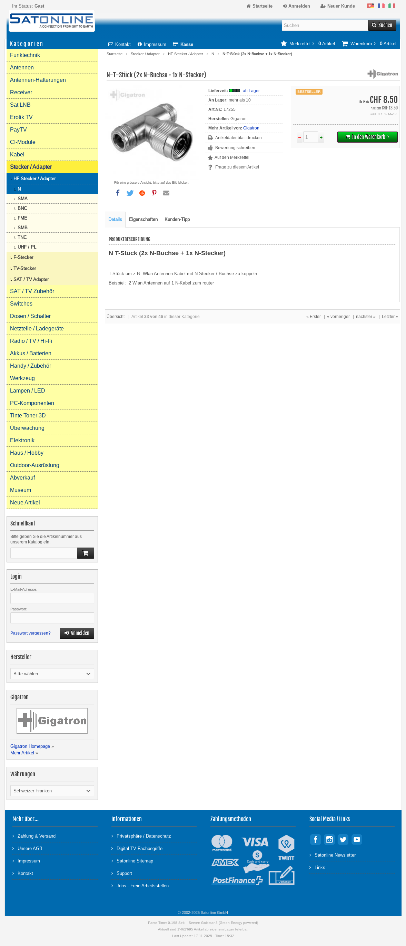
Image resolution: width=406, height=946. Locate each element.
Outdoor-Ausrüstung (34, 465)
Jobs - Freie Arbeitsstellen (140, 885)
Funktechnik (25, 55)
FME (22, 218)
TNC (22, 237)
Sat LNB (20, 105)
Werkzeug (22, 378)
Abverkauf (22, 478)
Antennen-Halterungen (38, 80)
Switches (21, 304)
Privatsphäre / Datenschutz (141, 836)
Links (317, 867)
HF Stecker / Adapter (185, 54)
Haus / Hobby (26, 453)
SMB (23, 227)
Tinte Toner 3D (28, 415)
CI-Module (23, 142)
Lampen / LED (27, 391)
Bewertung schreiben (235, 147)
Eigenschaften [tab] (143, 219)
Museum (20, 490)
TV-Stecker (24, 268)
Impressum (152, 44)
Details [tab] (115, 219)
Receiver (21, 92)
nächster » (366, 316)
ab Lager (251, 90)
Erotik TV (21, 117)
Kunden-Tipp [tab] (177, 219)
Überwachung (27, 428)
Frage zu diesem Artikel (237, 167)
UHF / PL (27, 247)
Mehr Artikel (22, 752)
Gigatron (251, 128)
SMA (23, 198)
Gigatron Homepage (30, 746)
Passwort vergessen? (30, 633)
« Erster (313, 316)
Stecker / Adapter (145, 54)
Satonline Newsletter (332, 855)
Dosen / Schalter (30, 316)
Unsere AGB (27, 848)
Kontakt (119, 44)
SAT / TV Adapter (31, 279)
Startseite (114, 54)
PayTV (18, 130)
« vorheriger (338, 316)
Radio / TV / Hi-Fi (31, 341)
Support (121, 873)
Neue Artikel (25, 502)
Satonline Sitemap (132, 860)
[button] (118, 193)
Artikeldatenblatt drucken (238, 137)
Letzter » (390, 316)
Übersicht (116, 316)
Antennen (22, 67)
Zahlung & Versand (34, 836)
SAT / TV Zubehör (32, 291)
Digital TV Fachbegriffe (136, 848)
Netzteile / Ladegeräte (37, 328)
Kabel (17, 154)
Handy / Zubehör (30, 366)
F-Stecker (23, 257)
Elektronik (22, 440)
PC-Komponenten (32, 403)
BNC (22, 208)
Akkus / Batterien (30, 353)
